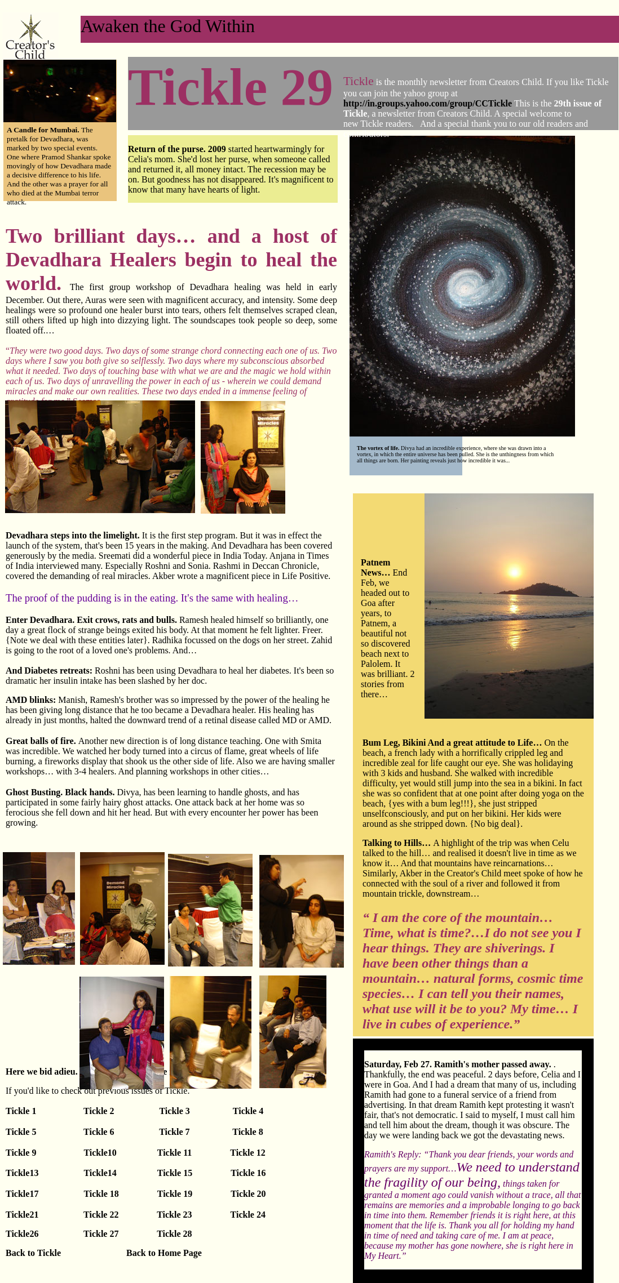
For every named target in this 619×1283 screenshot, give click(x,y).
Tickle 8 (247, 1132)
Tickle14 (99, 1173)
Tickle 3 (174, 1111)
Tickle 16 (248, 1173)
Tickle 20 (248, 1194)
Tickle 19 (174, 1194)
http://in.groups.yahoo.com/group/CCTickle (427, 103)
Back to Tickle (33, 1253)
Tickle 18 (100, 1194)
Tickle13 (23, 1173)
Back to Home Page (164, 1253)
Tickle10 (99, 1152)
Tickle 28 (173, 1234)
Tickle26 (22, 1234)
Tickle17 (22, 1194)
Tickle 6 (97, 1132)
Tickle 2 (98, 1111)
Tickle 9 (22, 1152)
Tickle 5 (21, 1132)
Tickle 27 (99, 1234)
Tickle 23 (174, 1214)
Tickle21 (23, 1214)
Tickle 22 (101, 1214)
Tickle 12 (247, 1152)
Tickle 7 (173, 1132)
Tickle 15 (175, 1173)
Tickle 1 (43, 1111)
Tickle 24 (248, 1214)
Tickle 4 (248, 1111)
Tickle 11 (175, 1152)
